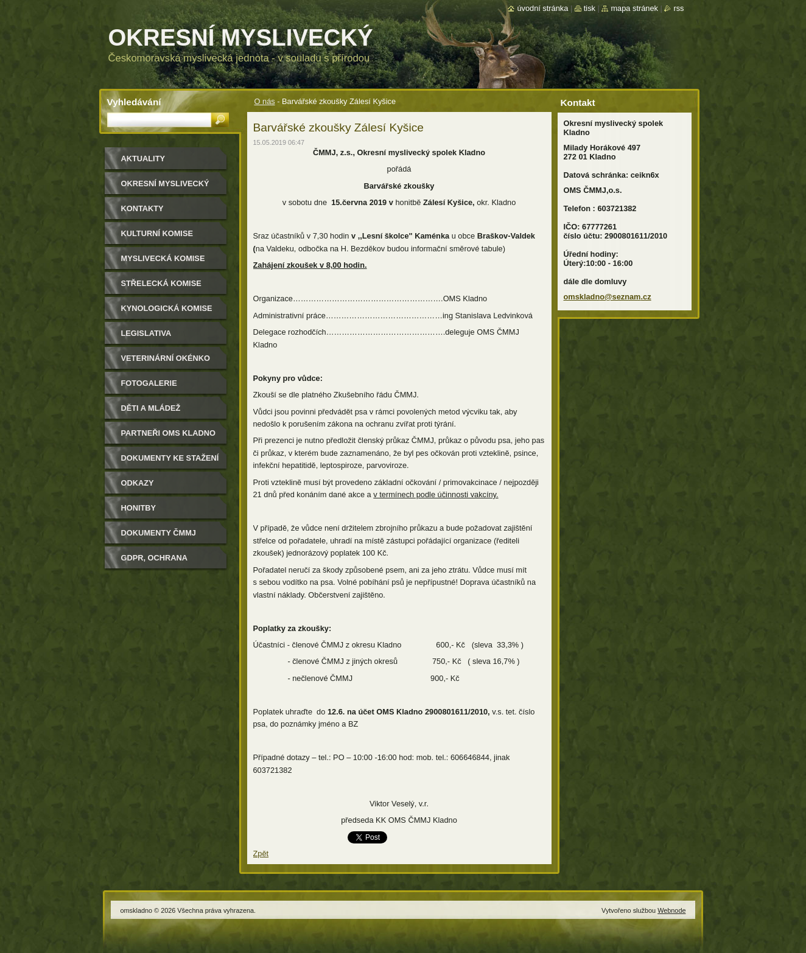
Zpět (261, 853)
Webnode (671, 910)
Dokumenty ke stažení (170, 458)
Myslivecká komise (163, 258)
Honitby (138, 507)
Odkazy (137, 482)
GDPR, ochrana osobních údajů (156, 562)
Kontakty (142, 208)
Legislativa (146, 333)
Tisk (589, 8)
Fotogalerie (149, 383)
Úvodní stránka (542, 8)
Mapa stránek (634, 8)
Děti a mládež (151, 408)
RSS (678, 8)
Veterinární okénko (165, 358)
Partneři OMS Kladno (168, 433)
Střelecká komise (161, 283)
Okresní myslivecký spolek (165, 188)
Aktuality (143, 158)
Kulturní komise (157, 233)
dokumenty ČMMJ (158, 532)
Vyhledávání (134, 102)
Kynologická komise (166, 308)
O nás (264, 101)
